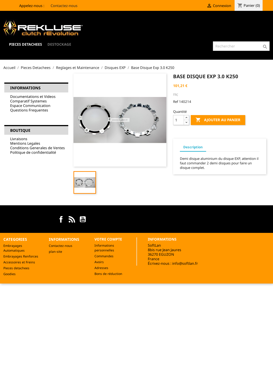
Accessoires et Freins (19, 262)
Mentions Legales (25, 143)
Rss (71, 219)
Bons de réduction (108, 274)
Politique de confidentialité (33, 152)
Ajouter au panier (217, 120)
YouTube (82, 219)
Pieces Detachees (25, 44)
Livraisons (18, 138)
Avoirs (99, 262)
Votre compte (108, 239)
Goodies (9, 274)
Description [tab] (193, 147)
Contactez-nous (61, 5)
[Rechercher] (241, 46)
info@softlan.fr (185, 263)
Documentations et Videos (33, 96)
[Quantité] (178, 120)
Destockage (59, 44)
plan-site (55, 251)
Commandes (103, 256)
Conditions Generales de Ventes (37, 147)
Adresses (101, 268)
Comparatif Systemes (28, 101)
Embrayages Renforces (20, 256)
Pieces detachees (16, 268)
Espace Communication (30, 105)
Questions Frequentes (29, 110)
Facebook (61, 219)
